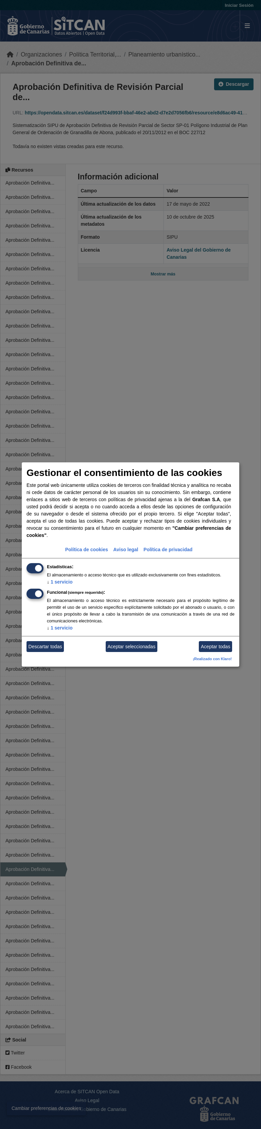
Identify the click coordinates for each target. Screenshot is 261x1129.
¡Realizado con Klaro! (212, 659)
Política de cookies (86, 549)
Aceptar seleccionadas (131, 646)
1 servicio (60, 582)
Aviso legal (125, 549)
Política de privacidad (167, 549)
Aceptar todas (215, 646)
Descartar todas (45, 646)
